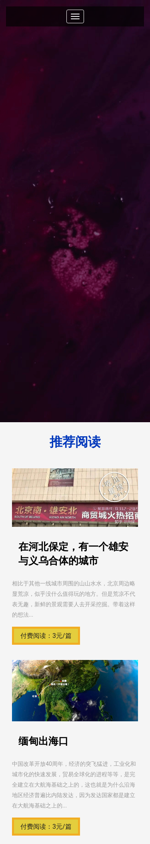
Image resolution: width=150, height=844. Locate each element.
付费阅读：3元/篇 (46, 636)
